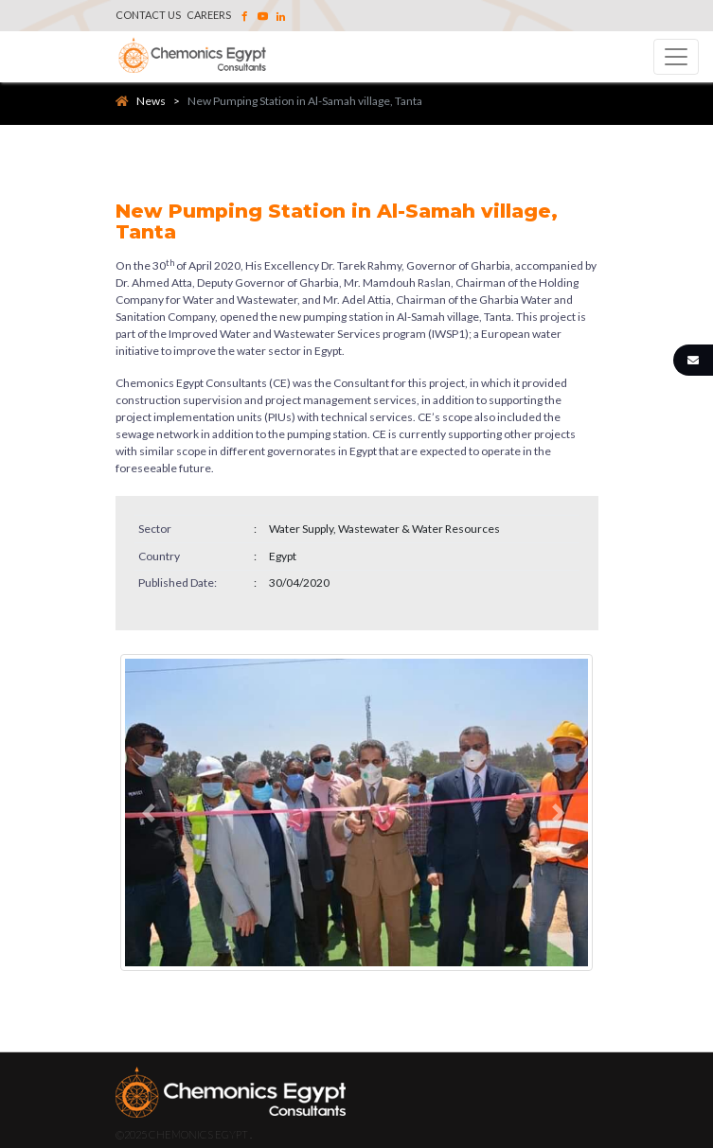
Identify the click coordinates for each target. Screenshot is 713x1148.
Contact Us (148, 15)
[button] (152, 812)
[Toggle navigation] (676, 57)
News (141, 101)
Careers (209, 15)
